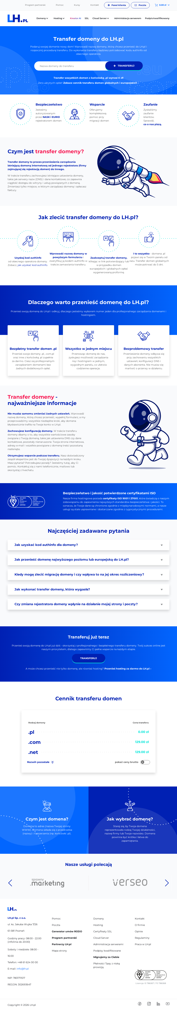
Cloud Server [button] (101, 18)
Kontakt (94, 5)
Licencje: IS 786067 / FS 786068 (151, 983)
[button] (159, 5)
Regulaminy (142, 937)
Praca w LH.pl (143, 944)
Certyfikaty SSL (102, 931)
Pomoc (60, 5)
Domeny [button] (43, 18)
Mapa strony (59, 950)
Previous (10, 883)
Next (167, 883)
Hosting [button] (60, 18)
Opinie (139, 931)
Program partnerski (35, 5)
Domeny (98, 918)
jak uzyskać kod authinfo (32, 265)
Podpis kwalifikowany (157, 18)
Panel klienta (117, 5)
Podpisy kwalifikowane (107, 950)
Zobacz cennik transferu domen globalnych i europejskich (100, 82)
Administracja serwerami (108, 944)
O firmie (140, 925)
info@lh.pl (23, 968)
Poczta (140, 5)
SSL (87, 18)
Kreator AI (75, 18)
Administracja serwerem (127, 18)
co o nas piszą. (152, 124)
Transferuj (124, 65)
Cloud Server (101, 937)
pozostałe (40, 762)
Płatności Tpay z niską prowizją (106, 965)
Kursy (77, 5)
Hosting (98, 925)
